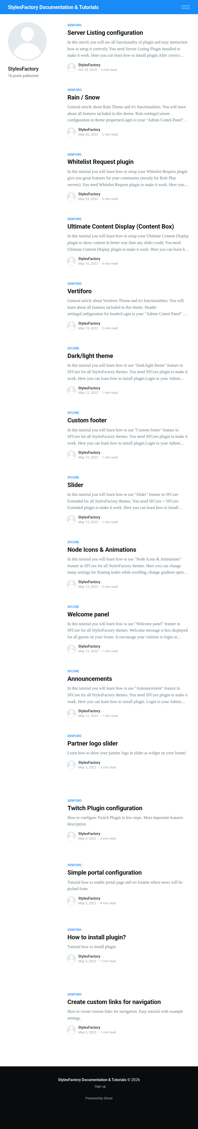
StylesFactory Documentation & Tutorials (53, 7)
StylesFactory (89, 65)
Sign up (100, 1086)
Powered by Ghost (99, 1098)
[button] (186, 7)
